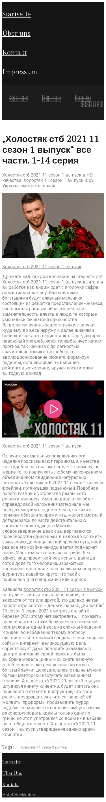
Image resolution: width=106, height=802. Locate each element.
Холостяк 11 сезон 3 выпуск (44, 747)
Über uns (16, 34)
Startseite (16, 14)
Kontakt (14, 53)
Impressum (19, 72)
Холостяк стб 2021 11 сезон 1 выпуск (41, 266)
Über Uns (12, 773)
